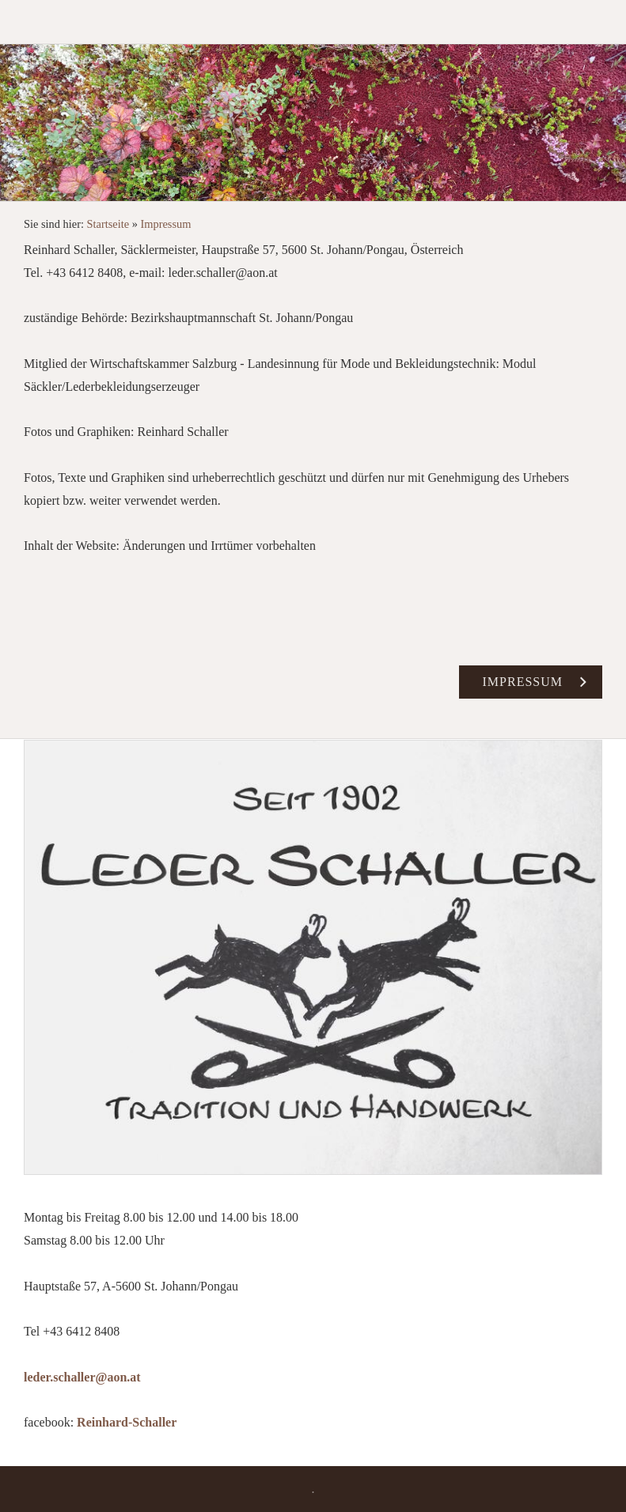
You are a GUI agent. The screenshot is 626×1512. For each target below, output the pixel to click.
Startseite (108, 224)
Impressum (166, 224)
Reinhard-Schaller (126, 1422)
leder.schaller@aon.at (82, 1377)
